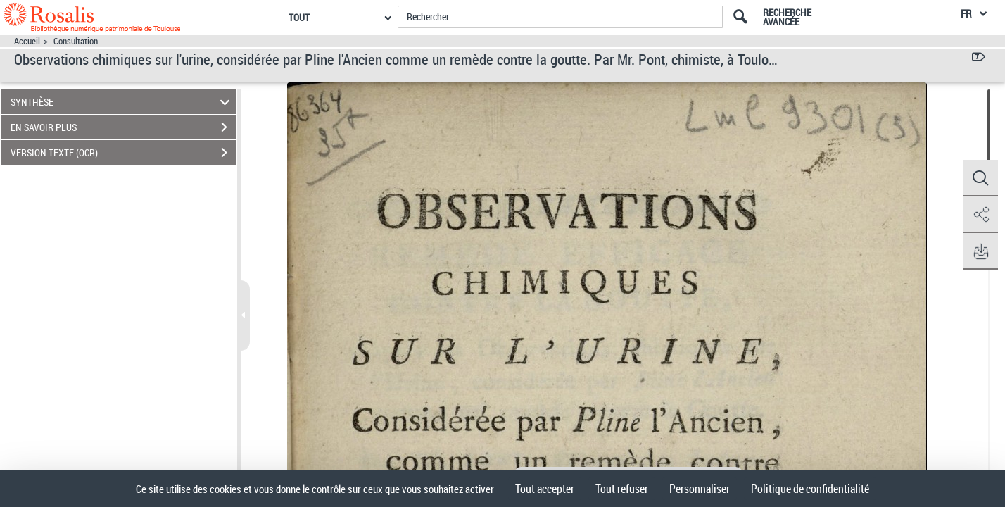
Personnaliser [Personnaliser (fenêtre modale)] (699, 488)
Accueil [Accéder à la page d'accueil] (27, 41)
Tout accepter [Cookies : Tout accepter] (544, 488)
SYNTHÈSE (122, 101)
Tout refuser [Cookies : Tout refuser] (621, 488)
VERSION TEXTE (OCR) (123, 153)
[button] (980, 178)
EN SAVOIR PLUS (123, 127)
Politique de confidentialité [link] (810, 488)
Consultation (75, 41)
